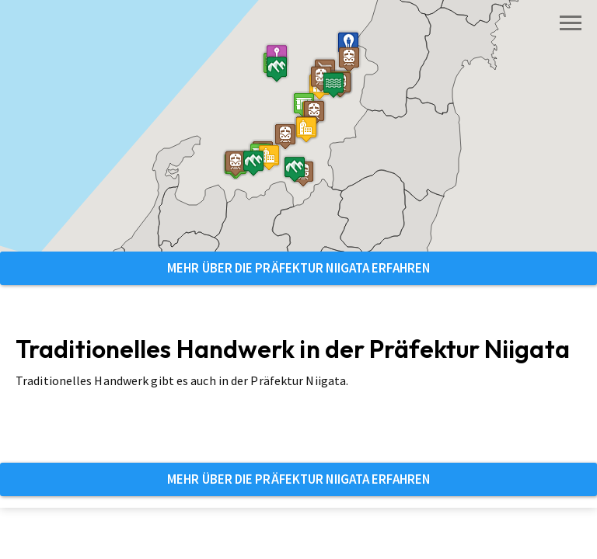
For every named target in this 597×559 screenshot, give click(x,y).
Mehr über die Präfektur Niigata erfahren (298, 267)
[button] (306, 129)
